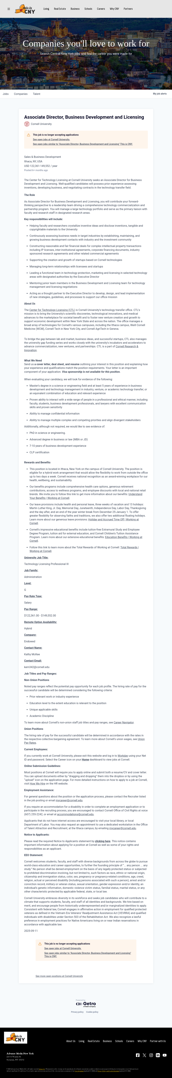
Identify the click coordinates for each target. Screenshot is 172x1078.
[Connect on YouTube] (164, 1055)
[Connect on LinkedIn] (158, 1055)
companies (21, 94)
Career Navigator (124, 722)
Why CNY (114, 9)
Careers (101, 9)
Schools (88, 9)
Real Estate (60, 9)
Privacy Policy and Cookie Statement (108, 1071)
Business (75, 9)
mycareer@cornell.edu (69, 800)
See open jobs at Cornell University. (51, 139)
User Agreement (79, 1071)
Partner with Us (158, 1041)
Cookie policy (92, 1012)
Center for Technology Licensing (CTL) (52, 310)
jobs (6, 94)
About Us (70, 1041)
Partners (128, 9)
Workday (123, 755)
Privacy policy (77, 1012)
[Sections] (8, 9)
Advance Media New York (20, 1053)
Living (46, 9)
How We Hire (37, 783)
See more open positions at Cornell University (59, 976)
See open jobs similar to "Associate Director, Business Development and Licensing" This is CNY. (83, 144)
